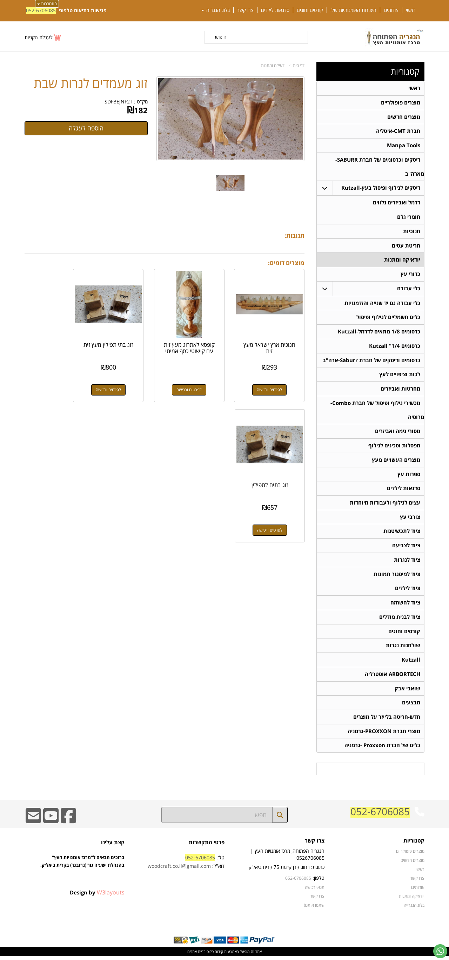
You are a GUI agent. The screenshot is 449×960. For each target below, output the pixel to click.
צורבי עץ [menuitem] (410, 519)
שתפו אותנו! (314, 909)
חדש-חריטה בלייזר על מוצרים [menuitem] (386, 720)
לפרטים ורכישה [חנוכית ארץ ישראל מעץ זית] (273, 381)
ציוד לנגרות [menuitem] (407, 562)
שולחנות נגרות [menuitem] (403, 649)
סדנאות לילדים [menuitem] (275, 10)
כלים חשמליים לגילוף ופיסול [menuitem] (388, 318)
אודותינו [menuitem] (391, 10)
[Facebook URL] (68, 824)
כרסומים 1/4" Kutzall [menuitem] (394, 347)
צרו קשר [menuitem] (245, 10)
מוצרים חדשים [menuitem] (403, 117)
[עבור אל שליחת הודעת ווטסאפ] (440, 951)
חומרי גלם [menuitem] (408, 217)
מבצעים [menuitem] (411, 706)
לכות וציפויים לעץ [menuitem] (399, 376)
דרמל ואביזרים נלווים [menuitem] (396, 203)
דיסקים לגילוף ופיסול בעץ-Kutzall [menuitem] (380, 188)
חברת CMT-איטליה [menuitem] (398, 131)
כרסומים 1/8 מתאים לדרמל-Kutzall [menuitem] (379, 333)
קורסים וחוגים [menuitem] (310, 10)
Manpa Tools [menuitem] (403, 145)
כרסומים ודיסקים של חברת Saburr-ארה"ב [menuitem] (371, 361)
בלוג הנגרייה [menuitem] (414, 909)
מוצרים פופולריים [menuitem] (400, 102)
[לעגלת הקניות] (43, 37)
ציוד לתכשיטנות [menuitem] (401, 534)
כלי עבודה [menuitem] (408, 289)
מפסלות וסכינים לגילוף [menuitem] (394, 447)
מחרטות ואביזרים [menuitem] (400, 390)
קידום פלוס (214, 955)
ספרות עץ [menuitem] (408, 476)
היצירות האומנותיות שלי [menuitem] (353, 10)
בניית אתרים (196, 955)
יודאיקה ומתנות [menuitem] (402, 260)
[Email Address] (33, 824)
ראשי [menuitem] (411, 10)
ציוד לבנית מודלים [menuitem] (399, 620)
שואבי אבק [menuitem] (407, 692)
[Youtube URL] (51, 824)
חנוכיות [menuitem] (411, 232)
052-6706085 (41, 10)
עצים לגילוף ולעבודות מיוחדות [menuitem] (385, 505)
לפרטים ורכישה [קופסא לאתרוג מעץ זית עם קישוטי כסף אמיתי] (201, 381)
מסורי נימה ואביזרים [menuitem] (397, 433)
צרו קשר (317, 900)
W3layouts (111, 896)
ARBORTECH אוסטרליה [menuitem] (392, 677)
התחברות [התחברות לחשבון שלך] (47, 4)
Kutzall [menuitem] (411, 663)
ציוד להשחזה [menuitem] (405, 605)
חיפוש (221, 37)
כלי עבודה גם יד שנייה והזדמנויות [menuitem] (382, 304)
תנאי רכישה (314, 891)
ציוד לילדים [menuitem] (407, 591)
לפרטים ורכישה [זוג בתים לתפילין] (55, 381)
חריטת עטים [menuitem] (406, 246)
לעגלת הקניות (39, 37)
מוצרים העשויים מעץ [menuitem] (396, 462)
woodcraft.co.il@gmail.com (179, 870)
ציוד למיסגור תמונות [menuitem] (397, 577)
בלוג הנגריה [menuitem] (215, 10)
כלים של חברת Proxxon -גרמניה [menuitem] (382, 749)
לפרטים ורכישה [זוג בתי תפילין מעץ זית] (128, 381)
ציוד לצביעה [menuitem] (406, 548)
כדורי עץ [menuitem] (410, 275)
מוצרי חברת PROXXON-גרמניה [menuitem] (384, 735)
